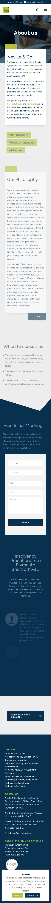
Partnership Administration (17, 783)
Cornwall (11, 102)
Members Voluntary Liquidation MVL (21, 763)
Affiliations (15, 152)
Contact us (37, 308)
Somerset (31, 102)
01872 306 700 (17, 855)
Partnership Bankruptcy (16, 786)
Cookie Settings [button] (32, 895)
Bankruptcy (10, 773)
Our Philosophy (19, 137)
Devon (19, 102)
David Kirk (29, 67)
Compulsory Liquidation (16, 760)
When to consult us (21, 144)
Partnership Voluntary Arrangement (21, 780)
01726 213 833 (21, 848)
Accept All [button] (17, 895)
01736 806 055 (21, 851)
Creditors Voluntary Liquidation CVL (21, 757)
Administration (11, 767)
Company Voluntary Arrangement (20, 770)
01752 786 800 (16, 2)
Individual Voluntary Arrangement (20, 776)
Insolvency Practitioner (15, 753)
